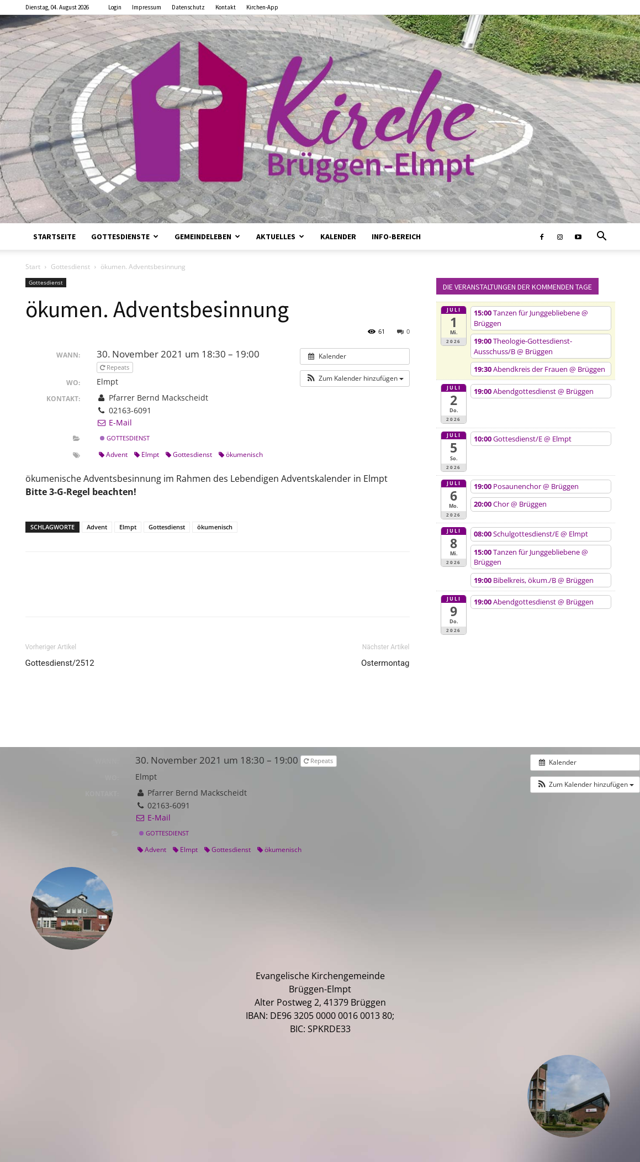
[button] (602, 237)
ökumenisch (241, 454)
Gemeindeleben (207, 236)
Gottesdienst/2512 (59, 663)
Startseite (54, 236)
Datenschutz (188, 7)
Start (32, 266)
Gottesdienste (124, 236)
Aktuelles (280, 236)
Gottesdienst (70, 266)
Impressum (146, 7)
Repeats (115, 367)
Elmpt (146, 454)
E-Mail (114, 422)
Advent (113, 454)
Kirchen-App (262, 7)
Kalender (338, 236)
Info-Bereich (396, 236)
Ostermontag (385, 663)
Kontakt (225, 7)
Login (114, 7)
